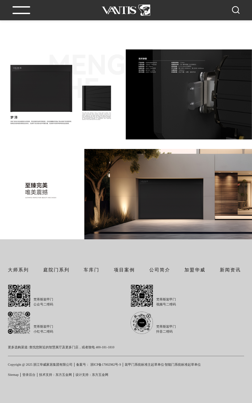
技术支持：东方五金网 (55, 374)
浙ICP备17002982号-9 (105, 364)
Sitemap (13, 374)
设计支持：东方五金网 (91, 374)
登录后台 (28, 374)
